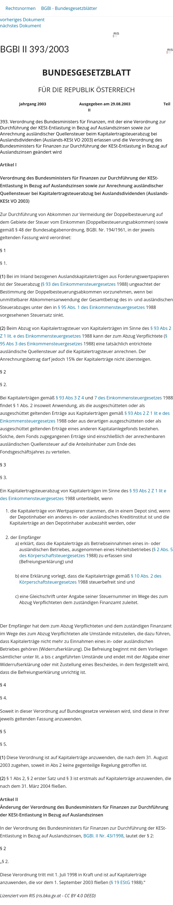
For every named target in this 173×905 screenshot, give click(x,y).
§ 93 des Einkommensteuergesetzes (78, 284)
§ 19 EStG (120, 882)
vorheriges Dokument (22, 20)
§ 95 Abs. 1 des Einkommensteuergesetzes (101, 307)
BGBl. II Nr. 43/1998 (103, 836)
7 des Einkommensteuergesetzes (128, 398)
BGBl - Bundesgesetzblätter (69, 8)
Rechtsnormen (21, 8)
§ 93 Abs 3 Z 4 (70, 398)
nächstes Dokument (20, 26)
